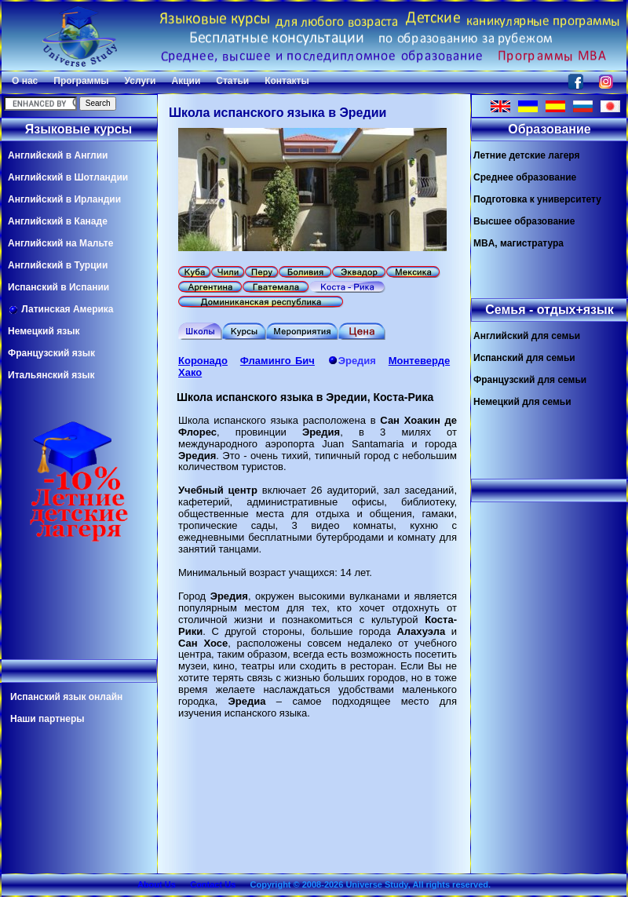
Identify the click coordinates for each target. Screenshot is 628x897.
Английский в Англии (58, 155)
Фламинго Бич (277, 360)
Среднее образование (524, 177)
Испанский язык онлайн (66, 696)
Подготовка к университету (537, 199)
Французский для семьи (529, 379)
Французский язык (51, 353)
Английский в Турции (58, 265)
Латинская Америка (61, 309)
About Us (156, 884)
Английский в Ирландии (64, 199)
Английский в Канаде (58, 221)
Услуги (140, 80)
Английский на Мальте (60, 243)
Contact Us (213, 884)
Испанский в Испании (58, 287)
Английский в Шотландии (68, 177)
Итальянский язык (51, 375)
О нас (25, 80)
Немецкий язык (43, 331)
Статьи (232, 80)
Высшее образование (524, 221)
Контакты (287, 80)
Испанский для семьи (524, 357)
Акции (185, 80)
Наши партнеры (47, 718)
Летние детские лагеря (526, 155)
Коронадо (203, 360)
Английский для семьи (526, 335)
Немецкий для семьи (522, 401)
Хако (190, 372)
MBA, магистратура (518, 243)
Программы (80, 80)
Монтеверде (419, 360)
